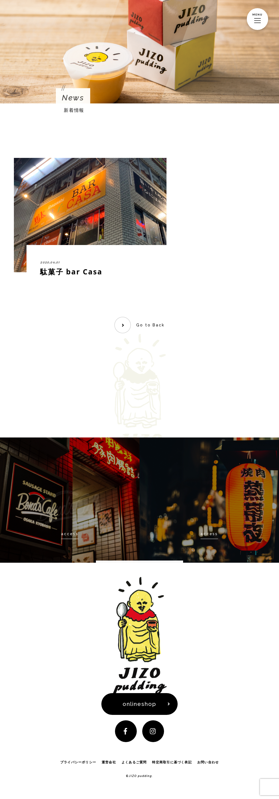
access (69, 533)
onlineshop (140, 704)
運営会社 (109, 762)
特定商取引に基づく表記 (172, 762)
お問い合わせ (208, 762)
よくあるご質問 (134, 762)
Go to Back (150, 325)
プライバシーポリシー (78, 762)
